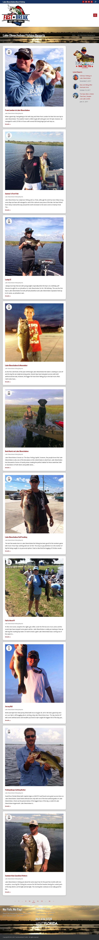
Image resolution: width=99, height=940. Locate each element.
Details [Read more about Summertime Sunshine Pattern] (7, 892)
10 (29, 901)
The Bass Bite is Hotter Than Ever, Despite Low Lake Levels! (87, 96)
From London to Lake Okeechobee (17, 110)
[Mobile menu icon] (95, 15)
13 (42, 901)
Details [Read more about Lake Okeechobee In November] (7, 382)
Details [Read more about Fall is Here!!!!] (7, 637)
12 (37, 901)
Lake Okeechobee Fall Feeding (16, 537)
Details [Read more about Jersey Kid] (7, 720)
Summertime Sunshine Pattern (16, 875)
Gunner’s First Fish (11, 193)
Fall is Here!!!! (10, 620)
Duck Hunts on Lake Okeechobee (17, 451)
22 (49, 901)
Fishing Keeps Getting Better (15, 789)
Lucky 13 (8, 279)
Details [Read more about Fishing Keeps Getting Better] (7, 806)
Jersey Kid (8, 706)
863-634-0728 (43, 919)
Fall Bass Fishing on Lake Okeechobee (86, 77)
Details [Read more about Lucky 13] (7, 296)
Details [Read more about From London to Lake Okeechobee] (7, 124)
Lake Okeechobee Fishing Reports (14, 113)
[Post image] (75, 77)
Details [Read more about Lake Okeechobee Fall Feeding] (7, 551)
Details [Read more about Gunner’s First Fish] (7, 210)
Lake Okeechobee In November (16, 365)
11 (33, 901)
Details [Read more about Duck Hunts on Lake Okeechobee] (7, 467)
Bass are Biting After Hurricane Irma (86, 86)
